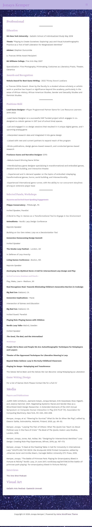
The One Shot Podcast (16, 477)
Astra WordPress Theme (67, 515)
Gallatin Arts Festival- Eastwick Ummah (24, 489)
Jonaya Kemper (21, 5)
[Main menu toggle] (86, 5)
